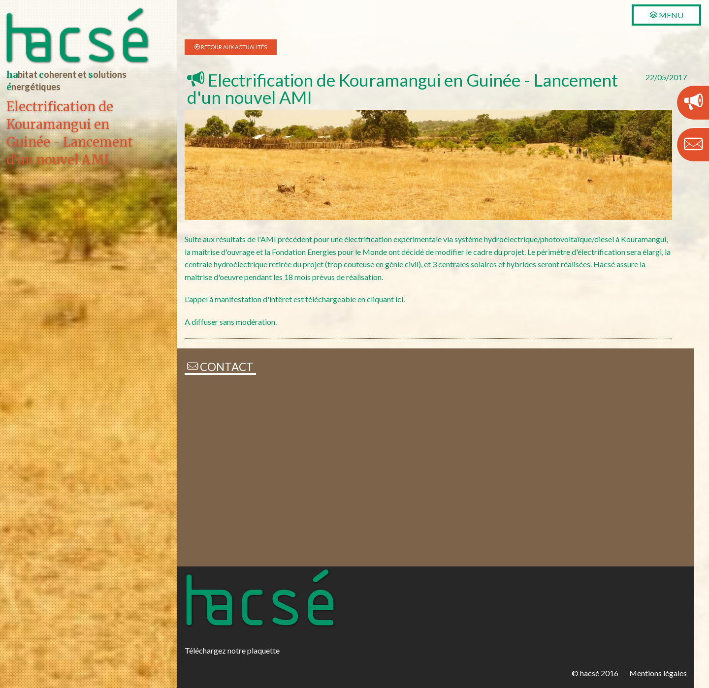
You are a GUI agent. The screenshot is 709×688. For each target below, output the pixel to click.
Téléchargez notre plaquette (232, 650)
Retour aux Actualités (233, 47)
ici (399, 299)
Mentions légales (658, 673)
